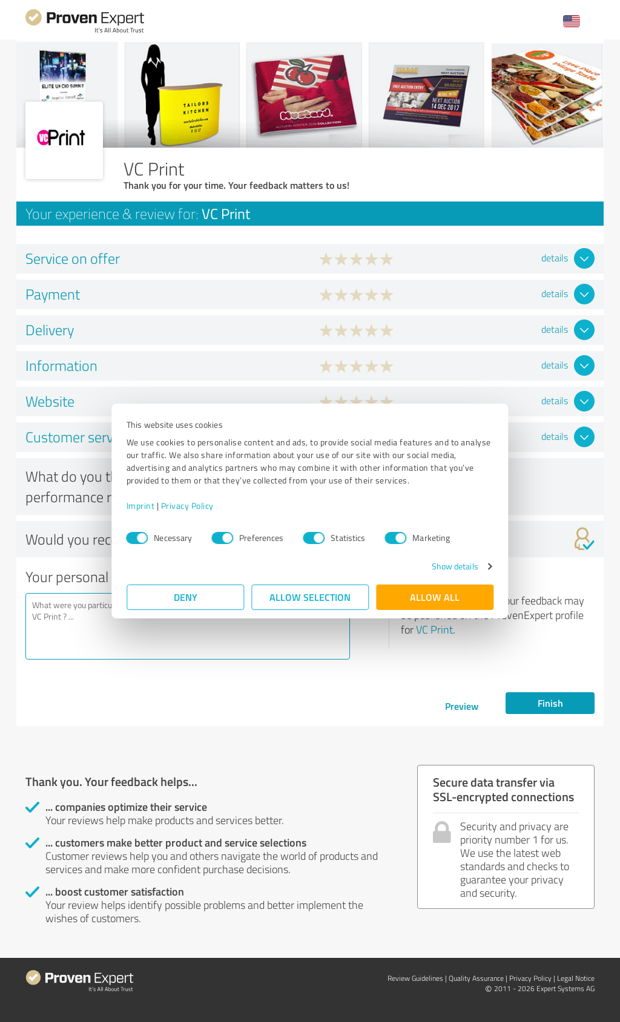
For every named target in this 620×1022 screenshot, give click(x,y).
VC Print (434, 629)
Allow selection (310, 597)
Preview (461, 706)
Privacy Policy (187, 505)
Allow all (435, 597)
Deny (185, 597)
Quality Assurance (476, 978)
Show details (454, 566)
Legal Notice (576, 978)
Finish (550, 703)
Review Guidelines (415, 978)
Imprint (141, 505)
